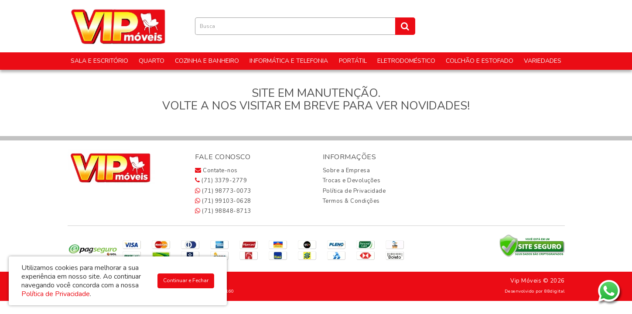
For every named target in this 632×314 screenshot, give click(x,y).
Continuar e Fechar (185, 280)
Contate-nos (216, 170)
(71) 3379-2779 (221, 180)
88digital (554, 291)
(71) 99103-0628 (223, 201)
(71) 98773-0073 (223, 191)
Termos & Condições (351, 201)
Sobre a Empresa (346, 170)
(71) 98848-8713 (223, 211)
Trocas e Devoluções (352, 180)
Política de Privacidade (354, 191)
